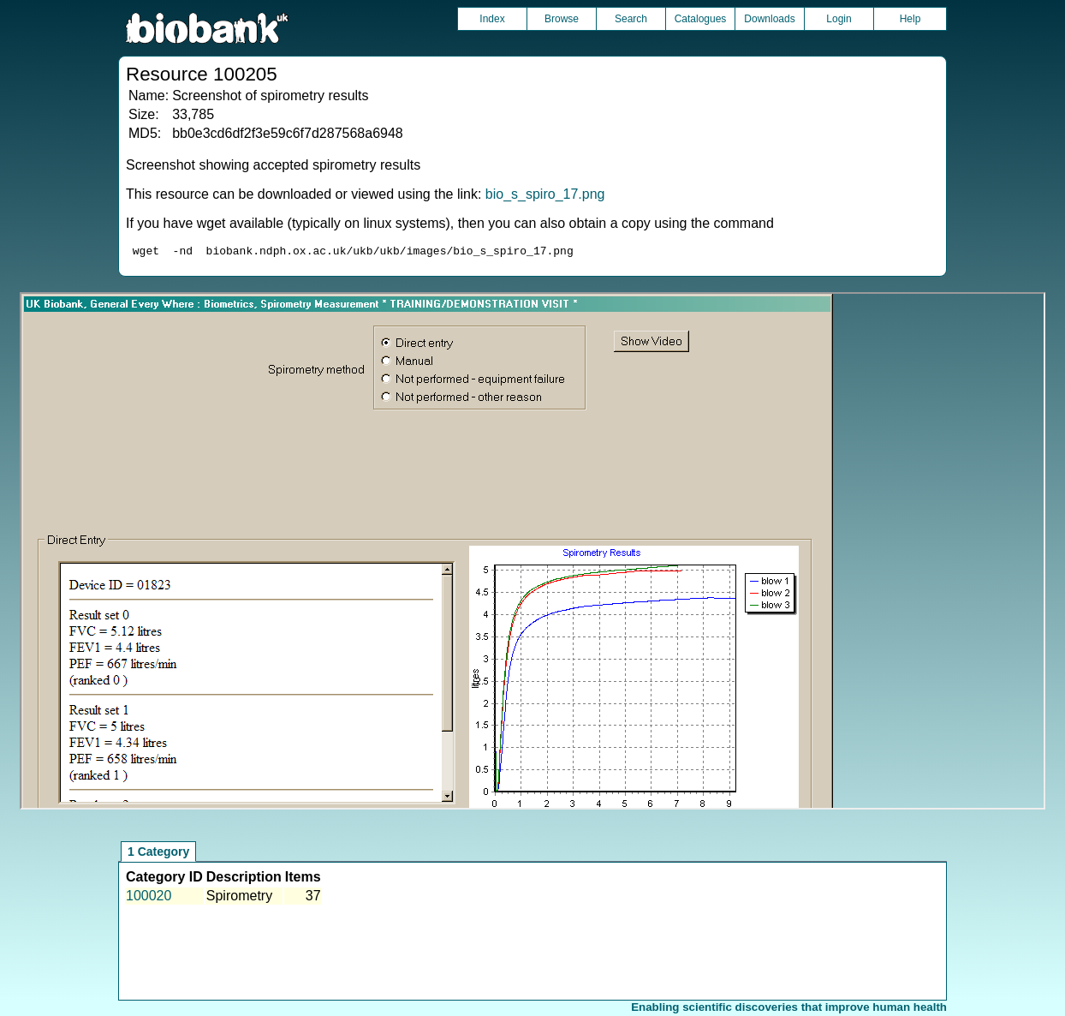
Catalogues (701, 19)
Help (910, 19)
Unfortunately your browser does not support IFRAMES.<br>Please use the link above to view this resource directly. (532, 553)
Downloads (769, 19)
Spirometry (239, 898)
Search (631, 19)
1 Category (158, 854)
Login (838, 19)
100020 (148, 898)
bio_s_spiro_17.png (545, 194)
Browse (561, 19)
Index (491, 19)
